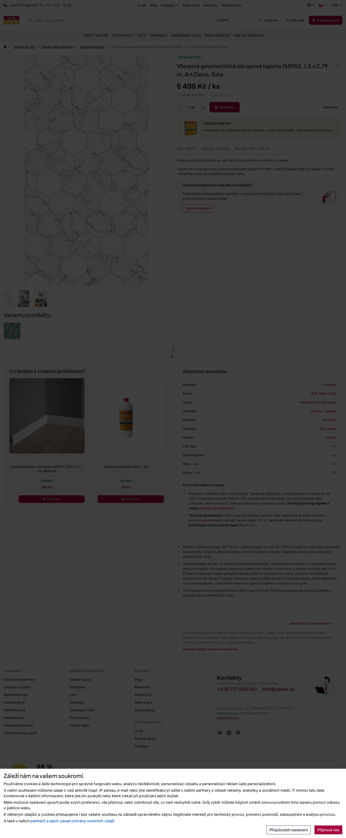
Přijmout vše (328, 830)
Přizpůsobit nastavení (289, 830)
